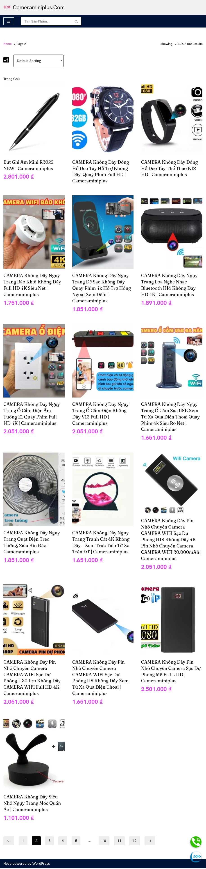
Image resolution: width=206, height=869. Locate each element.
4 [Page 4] (63, 841)
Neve (7, 864)
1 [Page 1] (23, 841)
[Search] (46, 21)
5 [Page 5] (76, 841)
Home (7, 44)
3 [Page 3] (50, 841)
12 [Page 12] (135, 841)
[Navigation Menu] (8, 21)
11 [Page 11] (119, 841)
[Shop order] (39, 61)
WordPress (41, 864)
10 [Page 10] (104, 841)
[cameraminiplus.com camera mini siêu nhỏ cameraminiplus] (34, 7)
